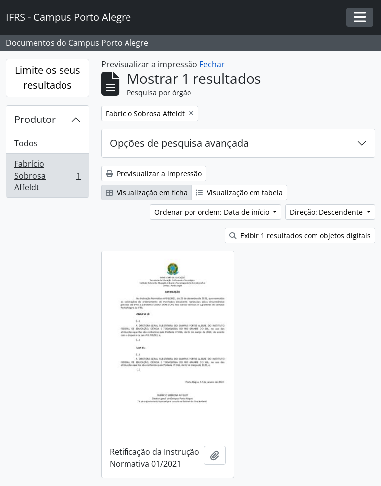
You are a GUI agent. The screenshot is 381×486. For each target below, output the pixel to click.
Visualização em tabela (239, 192)
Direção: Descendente (327, 212)
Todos (26, 143)
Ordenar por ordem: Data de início (212, 212)
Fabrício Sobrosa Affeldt (47, 175)
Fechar (212, 64)
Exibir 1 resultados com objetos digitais (300, 235)
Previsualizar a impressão (154, 173)
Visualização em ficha (147, 192)
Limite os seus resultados (47, 77)
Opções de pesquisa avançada (179, 143)
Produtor (35, 119)
